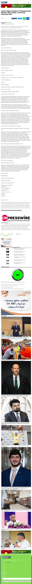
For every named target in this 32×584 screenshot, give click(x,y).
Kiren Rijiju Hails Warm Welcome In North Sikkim (13, 361)
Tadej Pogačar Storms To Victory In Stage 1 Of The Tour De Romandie (15, 447)
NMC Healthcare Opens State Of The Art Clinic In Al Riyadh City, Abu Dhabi (15, 512)
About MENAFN (4, 573)
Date (2, 19)
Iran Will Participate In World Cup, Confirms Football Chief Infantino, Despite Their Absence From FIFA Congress (15, 339)
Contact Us (4, 570)
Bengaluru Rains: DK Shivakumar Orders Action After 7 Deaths (14, 550)
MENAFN (3, 24)
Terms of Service (4, 568)
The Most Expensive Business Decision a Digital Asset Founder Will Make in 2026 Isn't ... (12, 290)
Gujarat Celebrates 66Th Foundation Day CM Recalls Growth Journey (15, 531)
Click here (8, 563)
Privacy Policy (4, 569)
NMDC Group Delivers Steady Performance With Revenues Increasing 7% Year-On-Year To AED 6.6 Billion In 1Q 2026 (15, 397)
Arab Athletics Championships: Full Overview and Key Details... (9, 287)
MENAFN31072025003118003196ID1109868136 (11, 211)
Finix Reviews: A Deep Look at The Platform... (7, 288)
